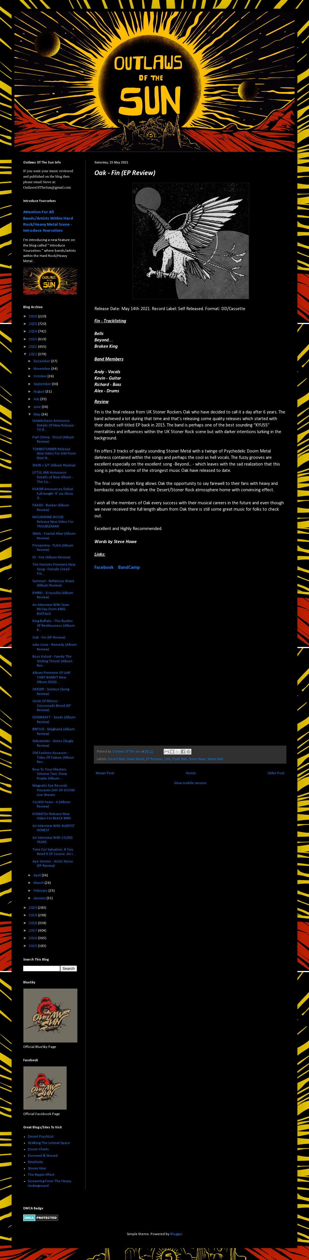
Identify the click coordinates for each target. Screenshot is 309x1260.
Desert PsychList (41, 1136)
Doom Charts (38, 1149)
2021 (33, 354)
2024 (33, 331)
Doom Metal (135, 759)
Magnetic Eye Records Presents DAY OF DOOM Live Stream (53, 790)
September (43, 384)
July (37, 399)
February (41, 891)
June (38, 407)
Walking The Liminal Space (49, 1143)
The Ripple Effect (41, 1175)
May (37, 414)
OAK (167, 759)
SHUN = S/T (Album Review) (54, 465)
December (42, 361)
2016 (33, 938)
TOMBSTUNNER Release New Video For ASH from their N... (54, 453)
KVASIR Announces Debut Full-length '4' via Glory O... (52, 493)
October (40, 376)
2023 (33, 339)
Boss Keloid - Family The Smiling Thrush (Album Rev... (52, 661)
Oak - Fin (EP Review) (48, 637)
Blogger (176, 1234)
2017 (33, 930)
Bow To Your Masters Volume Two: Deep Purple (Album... (49, 774)
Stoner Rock (215, 759)
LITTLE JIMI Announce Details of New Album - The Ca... (52, 477)
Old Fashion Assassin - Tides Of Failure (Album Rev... (53, 757)
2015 (33, 946)
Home (191, 773)
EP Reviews (154, 759)
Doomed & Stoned (43, 1156)
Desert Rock (116, 759)
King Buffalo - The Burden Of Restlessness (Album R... (53, 625)
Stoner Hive (37, 1168)
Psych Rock (179, 759)
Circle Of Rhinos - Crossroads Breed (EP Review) (51, 705)
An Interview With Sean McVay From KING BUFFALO (50, 609)
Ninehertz (35, 1162)
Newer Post (105, 773)
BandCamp (129, 567)
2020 (33, 908)
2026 (33, 316)
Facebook (104, 567)
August (39, 391)
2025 (33, 324)
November (42, 369)
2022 (33, 347)
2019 (33, 915)
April (38, 875)
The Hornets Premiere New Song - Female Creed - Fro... (53, 569)
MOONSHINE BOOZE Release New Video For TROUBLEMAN (53, 521)
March (39, 883)
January (40, 898)
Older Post (276, 773)
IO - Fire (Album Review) (51, 557)
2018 (33, 923)
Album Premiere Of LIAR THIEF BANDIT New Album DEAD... (51, 677)
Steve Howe (197, 759)
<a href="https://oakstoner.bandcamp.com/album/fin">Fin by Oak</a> (145, 657)
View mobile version (190, 783)
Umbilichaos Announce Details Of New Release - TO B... (54, 425)
